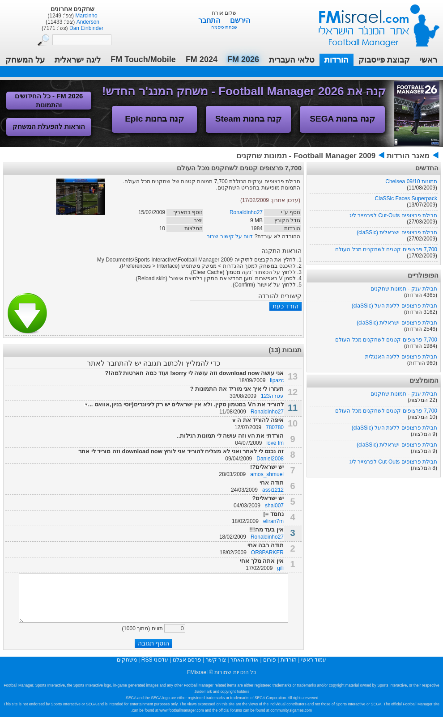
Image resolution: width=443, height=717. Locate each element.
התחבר (210, 20)
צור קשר (216, 660)
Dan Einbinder (85, 28)
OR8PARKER (267, 552)
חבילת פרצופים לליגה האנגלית (401, 357)
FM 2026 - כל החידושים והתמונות (49, 100)
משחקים (127, 660)
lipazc (277, 380)
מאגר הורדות (408, 156)
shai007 (274, 505)
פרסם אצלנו (187, 660)
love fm (275, 443)
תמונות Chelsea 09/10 (411, 181)
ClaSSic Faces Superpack (406, 198)
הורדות (336, 59)
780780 (275, 427)
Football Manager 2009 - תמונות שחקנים (305, 156)
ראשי (428, 59)
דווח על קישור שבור (230, 236)
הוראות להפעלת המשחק (49, 126)
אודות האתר (244, 660)
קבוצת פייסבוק (384, 59)
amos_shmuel (267, 474)
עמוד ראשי (373, 22)
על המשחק (25, 59)
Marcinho (86, 16)
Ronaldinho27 (246, 212)
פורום (269, 660)
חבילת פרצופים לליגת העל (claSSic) (394, 306)
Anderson (87, 22)
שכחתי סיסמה (224, 27)
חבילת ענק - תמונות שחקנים (404, 289)
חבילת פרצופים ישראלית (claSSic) (397, 232)
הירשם (240, 20)
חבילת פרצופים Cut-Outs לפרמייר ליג (393, 215)
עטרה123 (272, 396)
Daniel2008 (270, 459)
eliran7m (273, 521)
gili (280, 568)
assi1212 (273, 490)
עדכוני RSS (154, 660)
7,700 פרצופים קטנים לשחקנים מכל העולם (386, 249)
